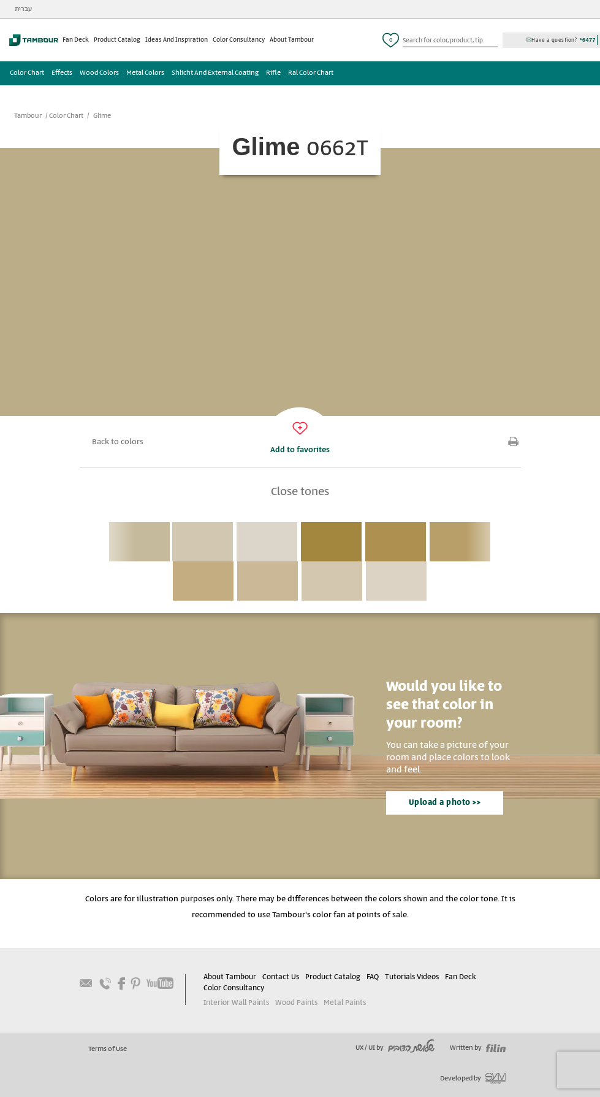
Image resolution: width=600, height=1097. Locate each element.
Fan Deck (76, 40)
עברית (23, 9)
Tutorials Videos (412, 977)
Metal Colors (145, 73)
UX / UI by (395, 1048)
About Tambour (292, 40)
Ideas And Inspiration (176, 40)
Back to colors (117, 442)
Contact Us (280, 977)
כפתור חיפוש (493, 40)
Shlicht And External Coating (215, 73)
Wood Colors (99, 73)
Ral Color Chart (310, 73)
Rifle (273, 73)
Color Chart (27, 73)
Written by (478, 1048)
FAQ (372, 977)
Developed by (473, 1079)
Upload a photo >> (445, 803)
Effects (61, 73)
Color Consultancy (239, 40)
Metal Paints (345, 1003)
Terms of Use (107, 1049)
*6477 (588, 40)
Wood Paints (296, 1003)
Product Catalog (117, 40)
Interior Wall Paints (236, 1003)
